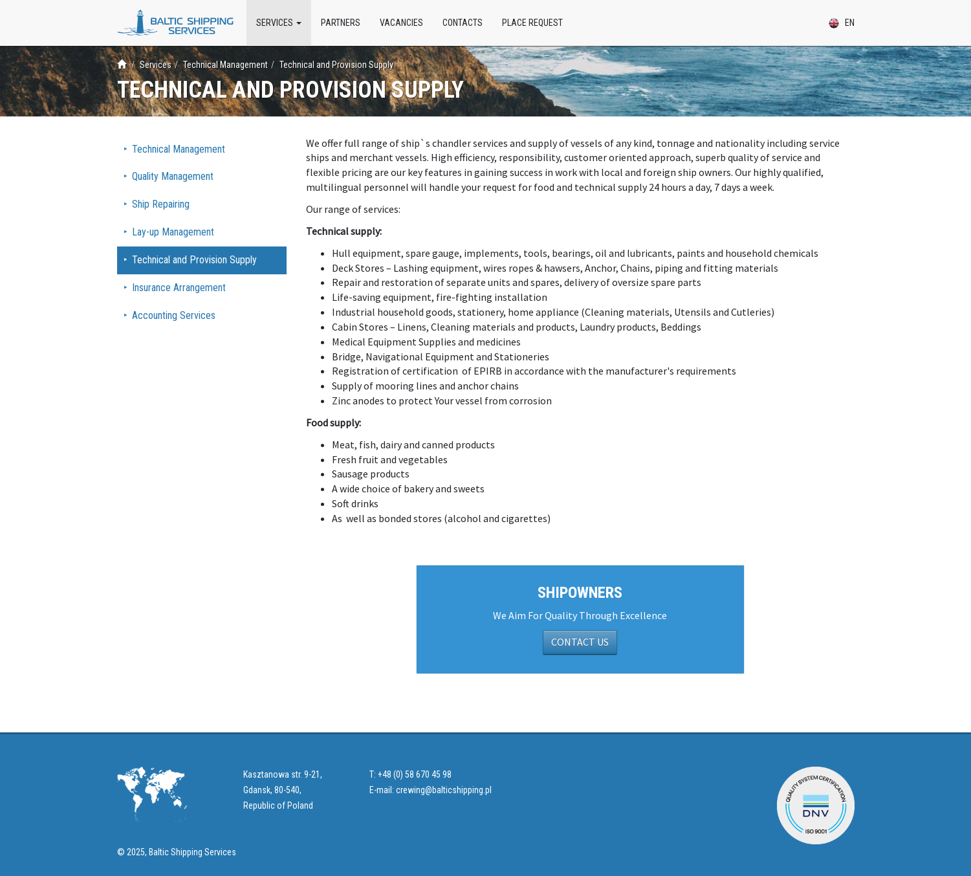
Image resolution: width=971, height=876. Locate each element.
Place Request (532, 22)
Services (278, 22)
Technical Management (178, 149)
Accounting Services (173, 315)
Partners (340, 22)
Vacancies (401, 22)
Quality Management (172, 176)
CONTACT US (580, 641)
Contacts (462, 22)
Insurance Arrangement (179, 287)
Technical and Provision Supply (194, 260)
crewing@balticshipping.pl (444, 790)
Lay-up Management (173, 232)
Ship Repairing (161, 204)
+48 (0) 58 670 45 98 (415, 774)
